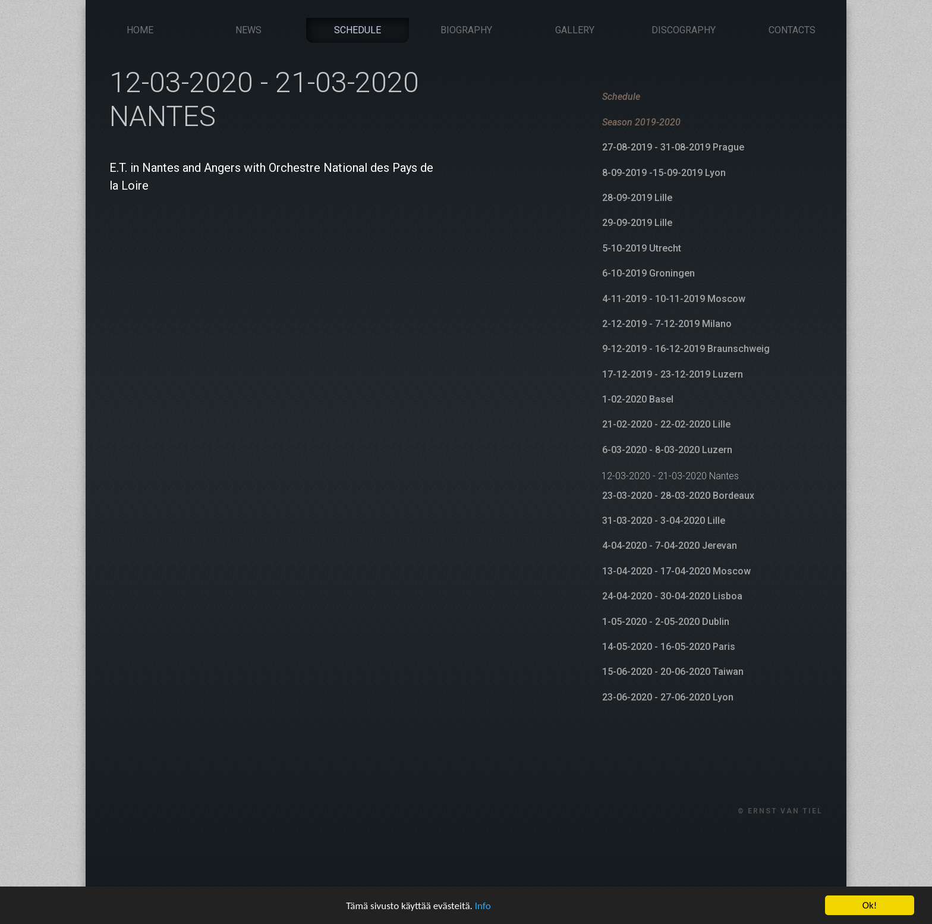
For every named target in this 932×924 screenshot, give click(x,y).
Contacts (792, 30)
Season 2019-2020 (641, 122)
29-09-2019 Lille (637, 222)
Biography (466, 30)
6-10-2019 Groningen (648, 273)
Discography (683, 30)
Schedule (357, 30)
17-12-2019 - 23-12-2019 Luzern (672, 374)
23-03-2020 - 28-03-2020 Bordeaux (678, 495)
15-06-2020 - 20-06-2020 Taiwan (673, 671)
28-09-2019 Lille (637, 197)
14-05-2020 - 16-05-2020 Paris (668, 646)
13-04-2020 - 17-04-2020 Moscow (676, 571)
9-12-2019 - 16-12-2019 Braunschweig (686, 348)
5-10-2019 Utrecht (641, 248)
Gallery (574, 30)
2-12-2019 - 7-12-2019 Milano (667, 323)
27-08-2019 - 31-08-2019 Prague (673, 147)
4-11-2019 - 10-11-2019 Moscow (673, 298)
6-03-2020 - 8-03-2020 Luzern (667, 449)
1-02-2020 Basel (637, 399)
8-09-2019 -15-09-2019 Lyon (664, 172)
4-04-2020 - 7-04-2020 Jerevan (669, 545)
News (248, 30)
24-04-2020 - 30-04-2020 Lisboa (672, 596)
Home (140, 30)
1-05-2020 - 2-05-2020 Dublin (665, 621)
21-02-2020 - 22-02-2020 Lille (666, 424)
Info (483, 916)
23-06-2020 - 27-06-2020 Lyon (667, 697)
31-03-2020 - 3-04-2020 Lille (663, 520)
